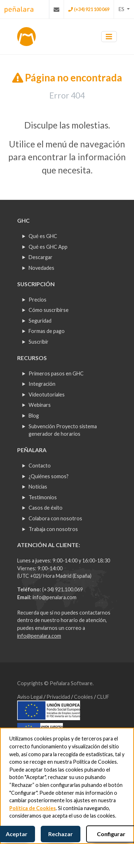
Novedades (41, 268)
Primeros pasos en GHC (56, 373)
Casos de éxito (46, 508)
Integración (42, 384)
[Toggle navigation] (109, 36)
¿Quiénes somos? (49, 476)
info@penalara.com (54, 597)
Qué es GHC (43, 236)
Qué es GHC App (48, 247)
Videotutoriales (47, 394)
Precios (37, 300)
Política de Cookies (32, 808)
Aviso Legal (30, 697)
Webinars (40, 405)
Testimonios (43, 497)
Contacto (40, 466)
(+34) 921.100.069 (62, 589)
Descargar (41, 257)
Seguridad (40, 321)
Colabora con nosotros (55, 518)
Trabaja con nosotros (53, 529)
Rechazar (60, 833)
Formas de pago (47, 331)
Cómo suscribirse (49, 310)
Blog (34, 416)
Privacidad (58, 697)
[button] (124, 9)
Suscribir (39, 342)
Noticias (38, 487)
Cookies (84, 697)
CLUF (103, 697)
